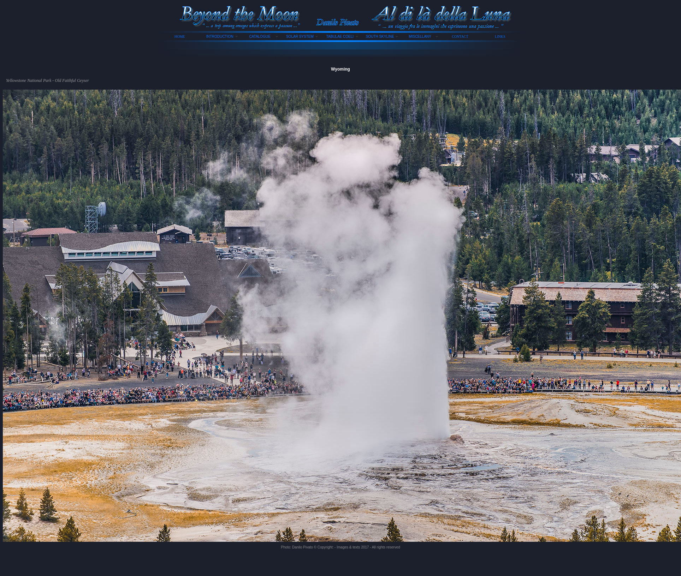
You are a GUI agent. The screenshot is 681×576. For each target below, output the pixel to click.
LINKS (500, 36)
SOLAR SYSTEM (300, 36)
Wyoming (340, 69)
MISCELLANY (420, 36)
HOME (179, 36)
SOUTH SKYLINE (380, 36)
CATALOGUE (259, 36)
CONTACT (460, 36)
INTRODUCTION (219, 36)
